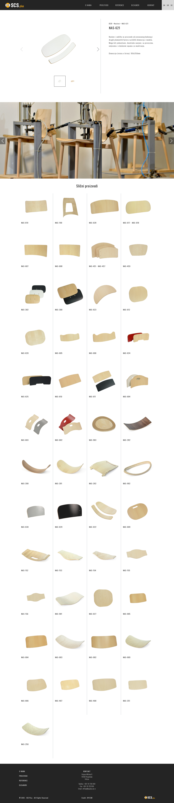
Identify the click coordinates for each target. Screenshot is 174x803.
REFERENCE (23, 780)
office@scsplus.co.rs (89, 789)
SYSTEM (89, 798)
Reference (119, 5)
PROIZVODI (23, 776)
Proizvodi (104, 5)
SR (168, 5)
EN (164, 5)
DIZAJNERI (23, 785)
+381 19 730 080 (89, 784)
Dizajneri (135, 5)
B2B (110, 23)
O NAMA (22, 771)
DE (172, 5)
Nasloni (117, 23)
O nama (88, 5)
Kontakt (150, 5)
